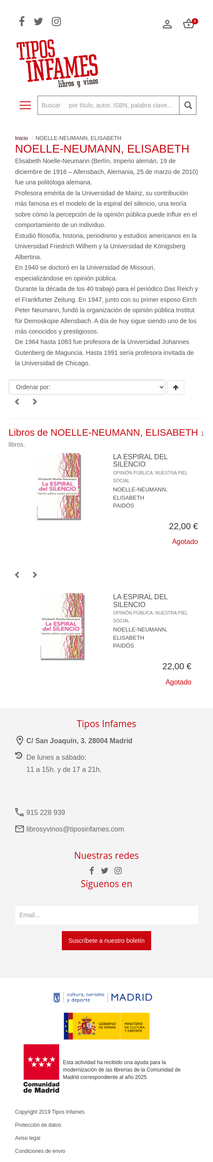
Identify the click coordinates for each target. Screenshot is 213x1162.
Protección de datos (38, 1125)
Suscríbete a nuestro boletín (106, 940)
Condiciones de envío (40, 1151)
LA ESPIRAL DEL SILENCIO (150, 468)
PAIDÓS (123, 505)
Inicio (21, 138)
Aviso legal (28, 1138)
